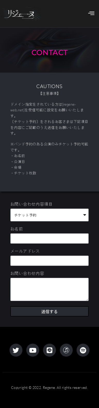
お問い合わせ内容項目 (31, 204)
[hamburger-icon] (90, 13)
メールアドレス (25, 251)
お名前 (16, 229)
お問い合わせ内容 (27, 273)
